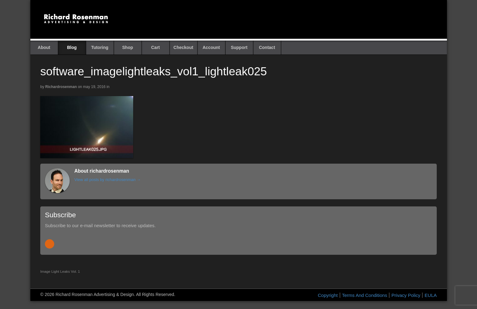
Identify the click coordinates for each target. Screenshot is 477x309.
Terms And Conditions (364, 295)
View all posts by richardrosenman (107, 179)
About (44, 47)
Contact (267, 47)
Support (239, 47)
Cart (155, 47)
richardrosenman (61, 87)
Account (211, 47)
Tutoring (99, 47)
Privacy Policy (406, 295)
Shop (127, 47)
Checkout (183, 47)
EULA (431, 295)
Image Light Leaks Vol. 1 (60, 271)
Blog (72, 47)
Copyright (328, 295)
